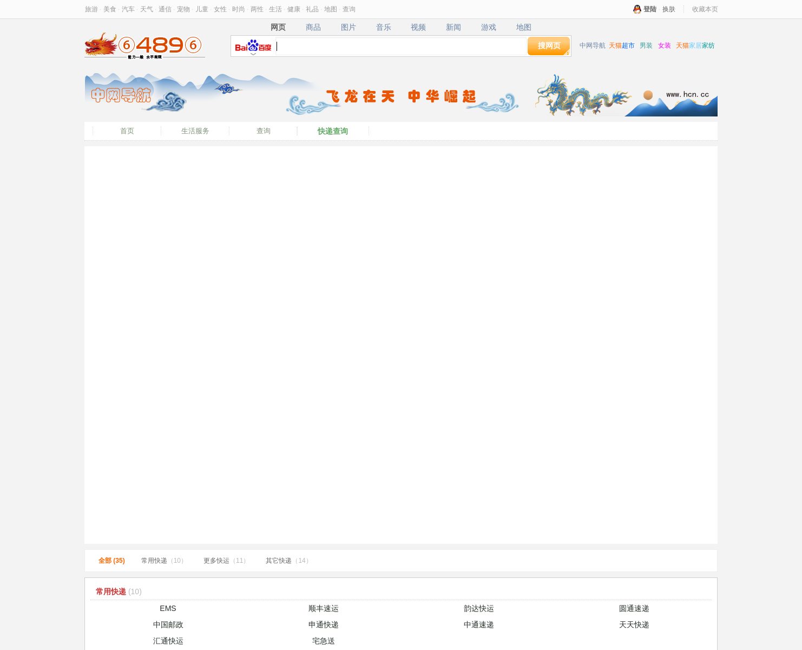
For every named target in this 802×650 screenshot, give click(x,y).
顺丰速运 (323, 608)
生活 (275, 9)
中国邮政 (168, 624)
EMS (168, 608)
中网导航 (593, 45)
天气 (146, 9)
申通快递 (323, 624)
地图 (330, 9)
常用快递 (164, 560)
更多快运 (226, 560)
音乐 (383, 27)
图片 (348, 27)
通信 (165, 9)
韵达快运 (479, 608)
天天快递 (634, 624)
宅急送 (323, 640)
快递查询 (333, 131)
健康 (293, 9)
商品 (313, 27)
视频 (418, 27)
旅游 (91, 9)
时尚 (238, 9)
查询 (349, 9)
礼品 (312, 9)
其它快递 (289, 560)
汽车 (128, 9)
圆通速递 (634, 608)
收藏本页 (705, 9)
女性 (220, 9)
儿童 (201, 9)
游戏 (488, 27)
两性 (257, 9)
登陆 (649, 9)
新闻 (453, 27)
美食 (109, 9)
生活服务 (195, 131)
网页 (277, 27)
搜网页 (549, 46)
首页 (127, 131)
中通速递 (479, 624)
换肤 (668, 9)
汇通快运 (168, 640)
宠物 (183, 9)
